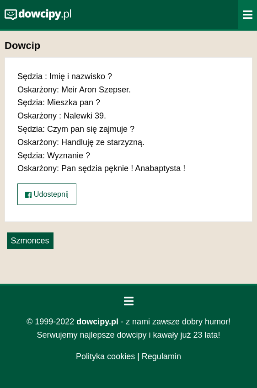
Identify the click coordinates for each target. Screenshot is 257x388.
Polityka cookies (105, 356)
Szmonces (30, 240)
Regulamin (161, 356)
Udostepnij (47, 194)
